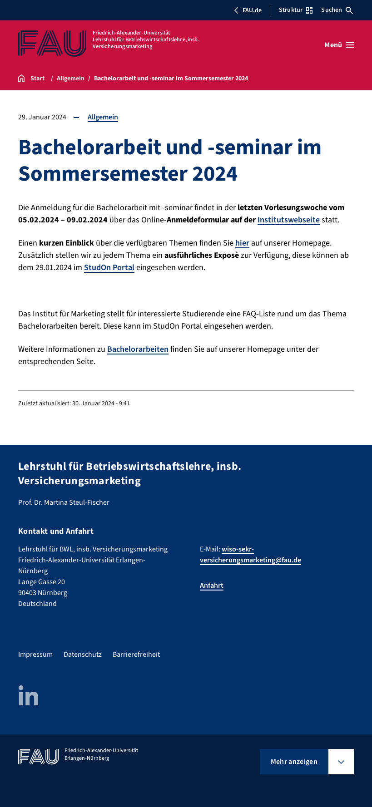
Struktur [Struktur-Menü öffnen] (295, 10)
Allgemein (103, 117)
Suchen (337, 10)
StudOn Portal (109, 267)
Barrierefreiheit (136, 654)
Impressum (35, 654)
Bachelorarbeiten (138, 349)
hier (242, 243)
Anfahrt (211, 585)
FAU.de (247, 10)
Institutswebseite (289, 220)
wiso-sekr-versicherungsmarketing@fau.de (250, 554)
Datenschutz (83, 654)
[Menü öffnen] (339, 45)
